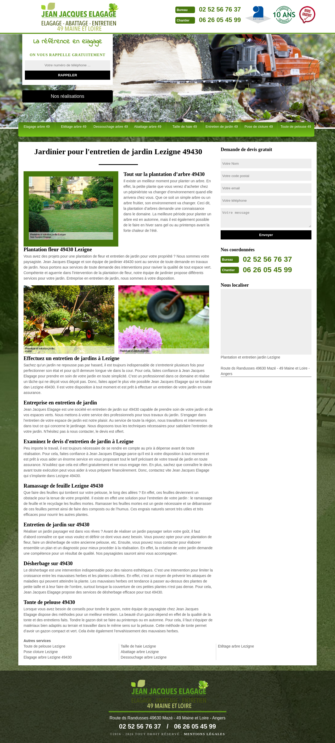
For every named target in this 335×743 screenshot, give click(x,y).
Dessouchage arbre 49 (110, 127)
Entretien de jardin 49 (221, 127)
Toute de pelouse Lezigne (44, 646)
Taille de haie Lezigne (138, 646)
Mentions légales (204, 734)
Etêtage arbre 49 (73, 127)
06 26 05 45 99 (196, 19)
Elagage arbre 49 (37, 127)
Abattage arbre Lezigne (140, 652)
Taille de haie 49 (184, 127)
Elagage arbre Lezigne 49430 (48, 657)
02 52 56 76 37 (196, 9)
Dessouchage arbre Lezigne (143, 657)
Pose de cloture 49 (258, 127)
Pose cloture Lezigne (41, 652)
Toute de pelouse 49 (296, 127)
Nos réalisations (67, 96)
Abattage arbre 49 (147, 127)
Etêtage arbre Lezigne (236, 646)
